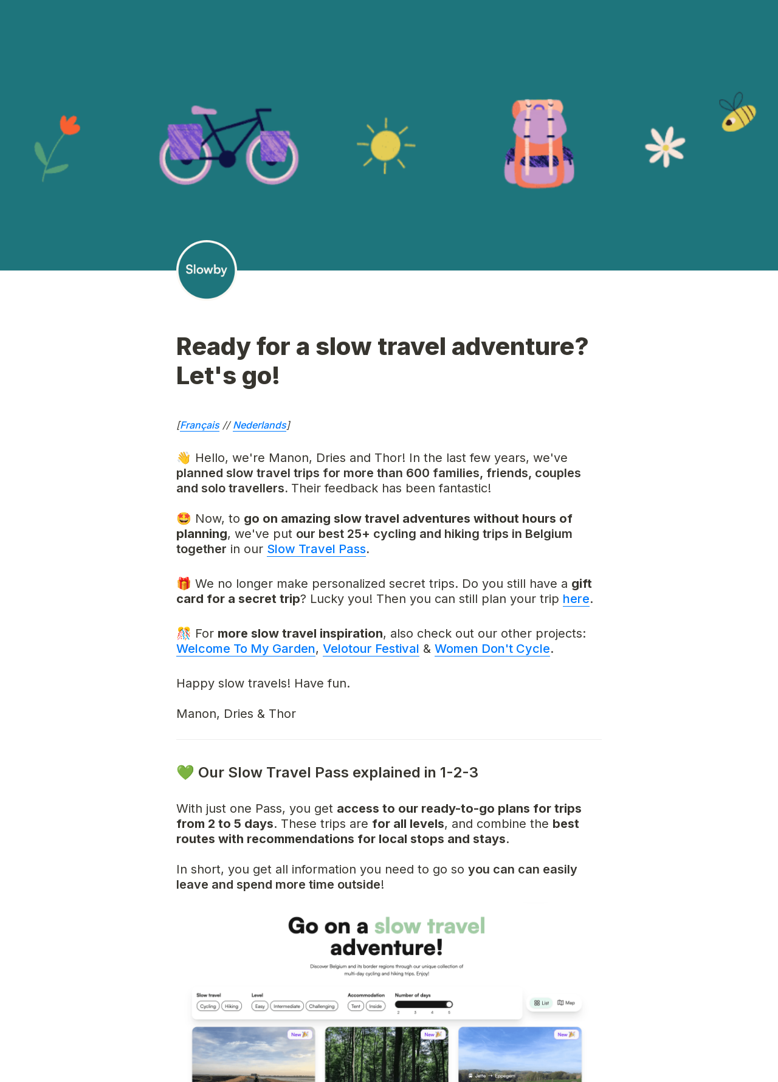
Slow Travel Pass (316, 549)
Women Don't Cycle (492, 648)
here (576, 598)
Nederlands (259, 425)
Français (199, 425)
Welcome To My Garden (245, 648)
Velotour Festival (371, 648)
